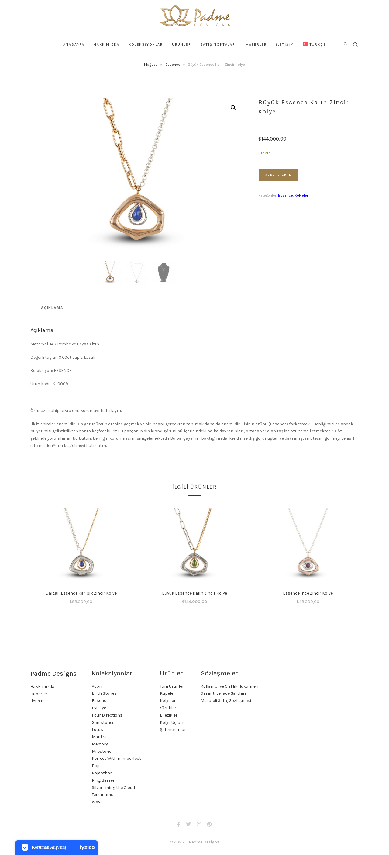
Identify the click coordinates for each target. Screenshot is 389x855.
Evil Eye (99, 707)
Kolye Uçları (172, 722)
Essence (172, 64)
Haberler (256, 44)
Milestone (101, 751)
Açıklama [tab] (52, 307)
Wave (97, 801)
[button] (233, 107)
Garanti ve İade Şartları (223, 693)
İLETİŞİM (285, 44)
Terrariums (102, 794)
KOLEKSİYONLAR (146, 44)
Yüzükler (168, 707)
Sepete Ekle (278, 175)
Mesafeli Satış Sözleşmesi (226, 700)
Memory (100, 744)
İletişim (37, 700)
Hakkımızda (107, 44)
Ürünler (181, 44)
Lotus (97, 729)
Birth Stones (104, 693)
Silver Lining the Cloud (113, 787)
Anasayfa (73, 44)
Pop (96, 765)
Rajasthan (102, 773)
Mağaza (150, 64)
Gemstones (103, 722)
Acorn (98, 686)
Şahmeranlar (173, 729)
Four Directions (107, 715)
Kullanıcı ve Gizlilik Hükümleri (229, 686)
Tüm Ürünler (172, 686)
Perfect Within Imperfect (116, 758)
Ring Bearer (103, 780)
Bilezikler (168, 715)
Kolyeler (301, 195)
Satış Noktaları (218, 44)
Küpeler (167, 693)
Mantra (99, 736)
